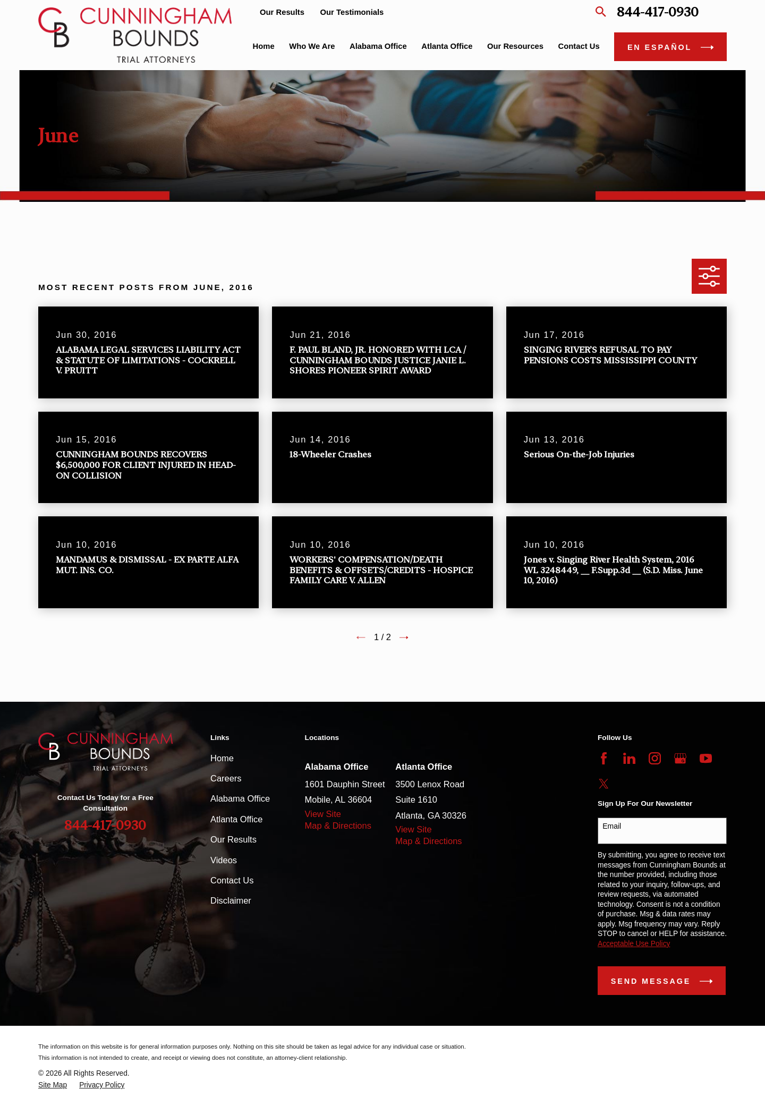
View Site (323, 814)
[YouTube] (706, 758)
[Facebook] (604, 758)
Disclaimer (230, 900)
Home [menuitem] (264, 46)
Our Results (282, 12)
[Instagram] (655, 758)
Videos (223, 860)
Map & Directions (338, 825)
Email (611, 826)
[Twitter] (604, 784)
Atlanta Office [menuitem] (446, 46)
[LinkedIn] (629, 758)
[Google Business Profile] (680, 758)
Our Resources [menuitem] (515, 46)
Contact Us (231, 880)
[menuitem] (52, 1086)
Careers (226, 778)
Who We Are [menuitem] (312, 46)
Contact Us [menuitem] (579, 46)
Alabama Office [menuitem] (378, 46)
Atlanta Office (236, 819)
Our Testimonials (352, 12)
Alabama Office (240, 798)
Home (222, 758)
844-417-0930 (658, 12)
